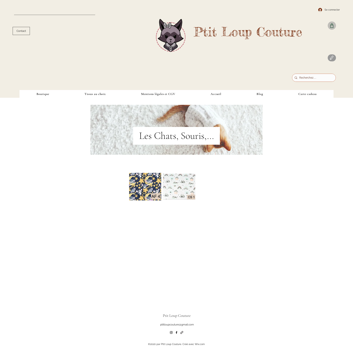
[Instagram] (171, 332)
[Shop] (332, 25)
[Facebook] (176, 332)
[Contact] (21, 31)
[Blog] (332, 57)
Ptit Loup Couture (248, 32)
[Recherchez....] (313, 78)
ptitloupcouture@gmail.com (177, 324)
